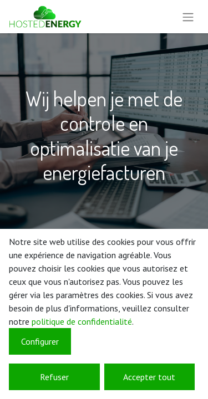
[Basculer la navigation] (188, 16)
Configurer (40, 341)
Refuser (54, 376)
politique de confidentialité (82, 321)
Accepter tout (149, 376)
